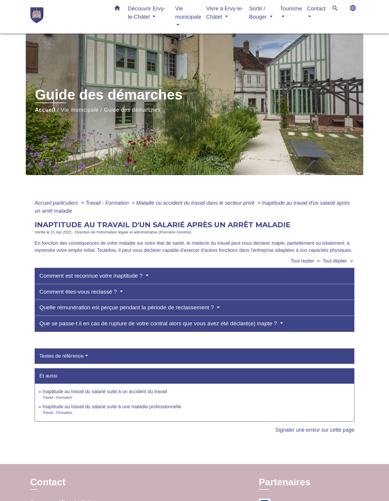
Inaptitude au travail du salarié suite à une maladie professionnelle (111, 406)
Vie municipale (80, 110)
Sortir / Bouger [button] (258, 12)
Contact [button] (316, 8)
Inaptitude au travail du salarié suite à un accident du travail (104, 391)
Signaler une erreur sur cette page (314, 430)
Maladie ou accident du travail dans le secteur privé (196, 203)
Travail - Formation (108, 203)
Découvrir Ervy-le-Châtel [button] (146, 12)
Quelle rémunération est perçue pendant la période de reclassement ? (127, 307)
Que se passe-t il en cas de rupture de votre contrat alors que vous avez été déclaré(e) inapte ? (159, 323)
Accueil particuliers (57, 203)
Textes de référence (61, 356)
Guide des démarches (132, 110)
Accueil (45, 110)
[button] (117, 9)
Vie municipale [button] (188, 12)
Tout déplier (338, 260)
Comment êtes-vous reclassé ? (78, 292)
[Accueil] (67, 17)
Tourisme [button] (291, 8)
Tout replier (307, 260)
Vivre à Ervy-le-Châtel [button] (224, 12)
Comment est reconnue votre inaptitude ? (91, 276)
